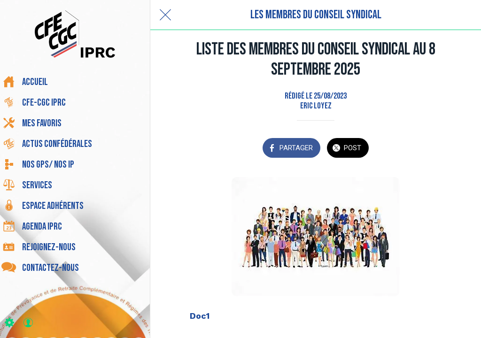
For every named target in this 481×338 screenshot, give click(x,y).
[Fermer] (165, 15)
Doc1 (199, 316)
